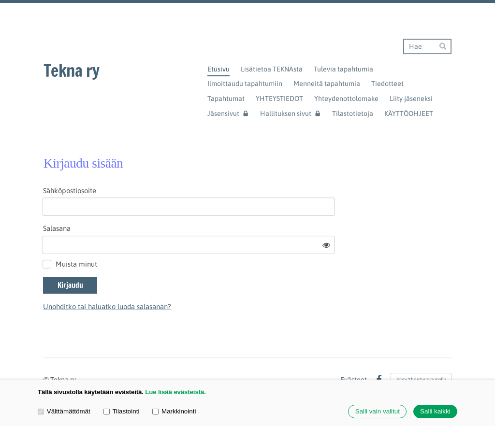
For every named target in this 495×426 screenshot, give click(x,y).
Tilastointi (121, 411)
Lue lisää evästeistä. (175, 392)
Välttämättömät (64, 411)
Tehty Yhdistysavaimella (421, 352)
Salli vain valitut (377, 411)
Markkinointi (174, 411)
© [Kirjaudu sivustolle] (47, 352)
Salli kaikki (435, 411)
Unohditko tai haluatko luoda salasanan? (194, 279)
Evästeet (353, 352)
